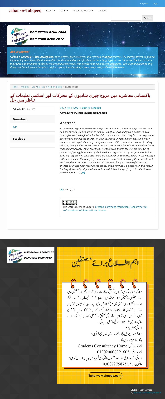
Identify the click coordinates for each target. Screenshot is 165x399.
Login (155, 3)
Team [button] (64, 10)
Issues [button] (50, 10)
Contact (102, 10)
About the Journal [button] (83, 10)
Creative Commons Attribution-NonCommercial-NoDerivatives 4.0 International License (105, 208)
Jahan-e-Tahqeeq (25, 10)
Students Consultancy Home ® (147, 392)
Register (144, 3)
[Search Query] (126, 18)
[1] (61, 189)
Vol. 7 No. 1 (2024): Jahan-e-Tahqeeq (47, 87)
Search (147, 18)
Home (15, 87)
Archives (25, 87)
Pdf (15, 127)
